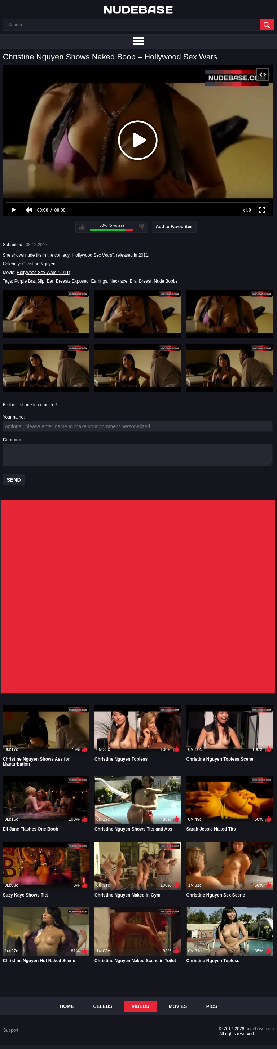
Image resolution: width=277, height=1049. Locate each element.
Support (10, 1030)
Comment (13, 439)
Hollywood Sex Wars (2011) (43, 272)
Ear (50, 281)
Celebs (102, 1006)
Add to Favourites (174, 226)
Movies (178, 1006)
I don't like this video (142, 226)
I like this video (82, 226)
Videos (140, 1006)
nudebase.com (260, 1028)
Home (67, 1006)
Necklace (118, 281)
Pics (211, 1006)
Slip (40, 281)
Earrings (99, 281)
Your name (13, 417)
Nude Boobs (166, 281)
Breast (145, 281)
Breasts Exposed (72, 281)
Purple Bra (24, 281)
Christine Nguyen (39, 263)
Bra (133, 281)
